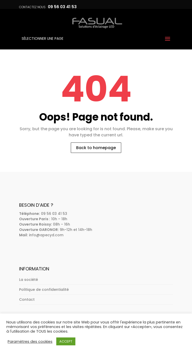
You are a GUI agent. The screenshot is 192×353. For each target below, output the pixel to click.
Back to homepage (96, 148)
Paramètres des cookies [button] (30, 341)
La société (28, 279)
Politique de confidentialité (44, 289)
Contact (27, 299)
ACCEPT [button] (65, 341)
